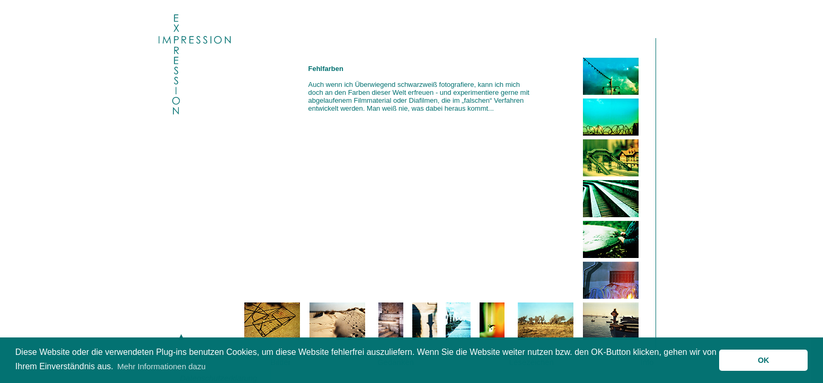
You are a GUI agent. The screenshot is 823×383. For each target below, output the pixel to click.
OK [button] (763, 360)
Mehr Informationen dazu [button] (161, 366)
